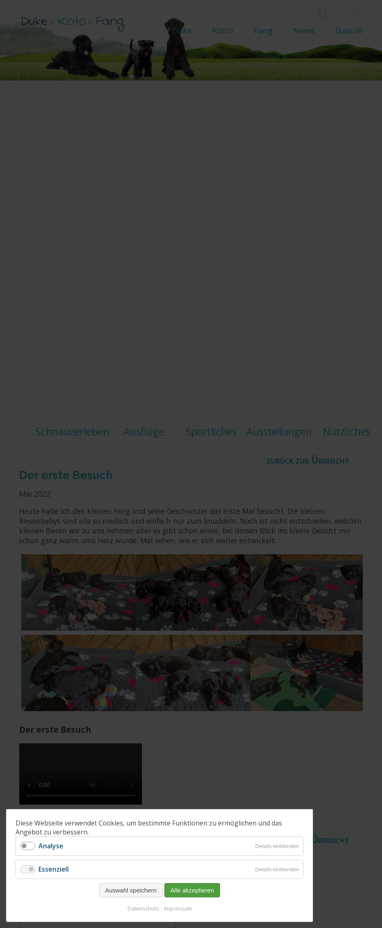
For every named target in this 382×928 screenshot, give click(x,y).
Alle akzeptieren (192, 890)
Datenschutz (143, 908)
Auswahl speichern (131, 890)
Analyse (50, 845)
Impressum (178, 908)
